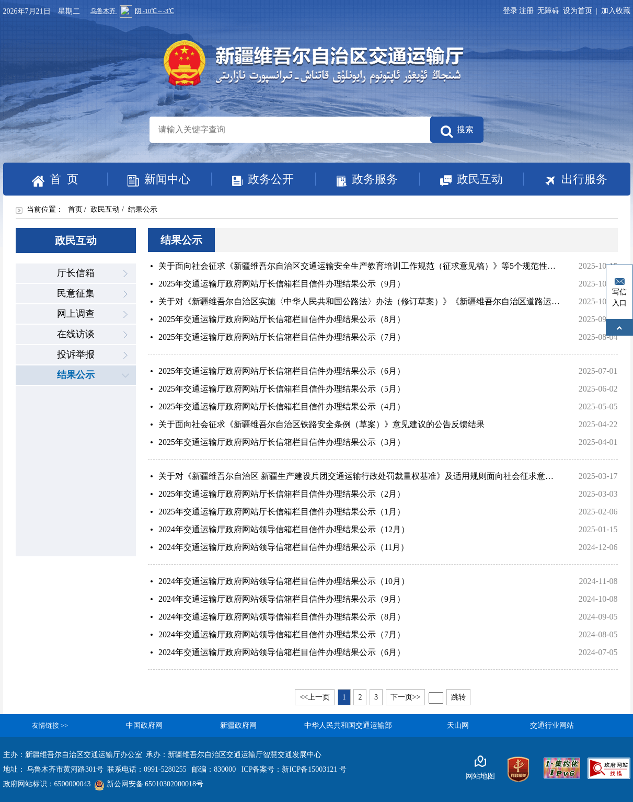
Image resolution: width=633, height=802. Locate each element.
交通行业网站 (552, 725)
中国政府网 (144, 725)
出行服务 (565, 180)
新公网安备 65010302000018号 (149, 784)
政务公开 (252, 180)
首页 (75, 209)
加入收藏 (615, 11)
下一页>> (405, 697)
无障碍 (548, 11)
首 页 (55, 180)
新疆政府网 (238, 725)
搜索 (457, 131)
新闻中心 (149, 180)
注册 (528, 11)
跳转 (458, 697)
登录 (510, 11)
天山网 (458, 725)
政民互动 (461, 180)
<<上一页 (315, 697)
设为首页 (577, 11)
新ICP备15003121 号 (314, 769)
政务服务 (356, 180)
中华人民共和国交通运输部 (348, 725)
